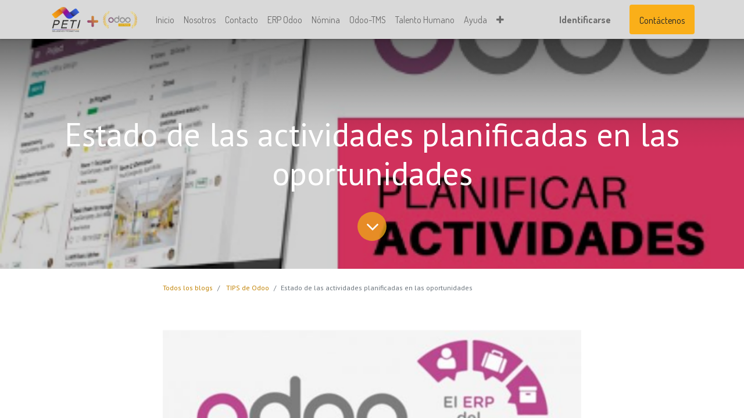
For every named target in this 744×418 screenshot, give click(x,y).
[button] (500, 19)
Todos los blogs (188, 287)
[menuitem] (165, 19)
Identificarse (585, 20)
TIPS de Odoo (247, 287)
